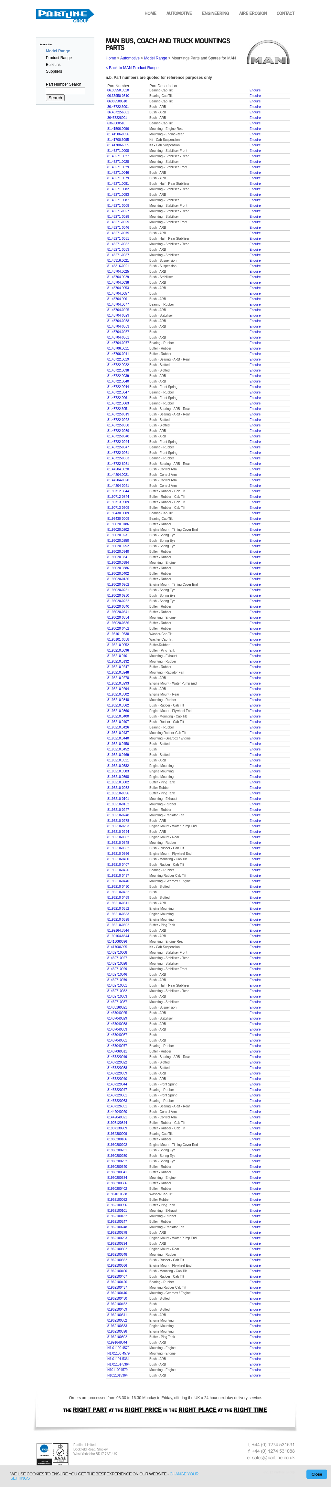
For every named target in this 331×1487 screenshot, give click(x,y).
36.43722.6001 (118, 107)
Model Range (155, 58)
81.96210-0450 (118, 886)
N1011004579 (117, 1370)
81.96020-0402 (118, 628)
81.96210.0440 (118, 738)
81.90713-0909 (118, 507)
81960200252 (117, 1161)
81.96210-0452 (118, 892)
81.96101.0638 (118, 634)
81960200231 (117, 1150)
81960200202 (117, 1145)
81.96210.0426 (118, 727)
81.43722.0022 (118, 365)
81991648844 (117, 1342)
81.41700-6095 (118, 145)
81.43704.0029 (118, 277)
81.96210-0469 (118, 897)
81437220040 (117, 1079)
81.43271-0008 (118, 205)
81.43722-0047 (118, 447)
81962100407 (117, 1276)
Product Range (59, 58)
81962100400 (117, 1271)
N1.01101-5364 (118, 1364)
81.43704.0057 (118, 293)
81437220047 (117, 1090)
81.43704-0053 (118, 326)
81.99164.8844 (118, 930)
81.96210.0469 (118, 755)
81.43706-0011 (118, 354)
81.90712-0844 (118, 496)
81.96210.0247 (118, 667)
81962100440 (117, 1293)
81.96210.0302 (118, 694)
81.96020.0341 (118, 557)
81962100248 (117, 1227)
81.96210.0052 (118, 645)
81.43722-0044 (118, 442)
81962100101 (117, 1210)
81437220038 (117, 1068)
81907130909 (117, 1128)
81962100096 (117, 1205)
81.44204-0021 (118, 485)
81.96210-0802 (118, 925)
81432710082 (117, 991)
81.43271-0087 (118, 255)
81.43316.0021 (118, 260)
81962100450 (117, 1298)
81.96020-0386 (118, 623)
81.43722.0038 (118, 370)
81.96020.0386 (118, 568)
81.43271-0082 (118, 244)
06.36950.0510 (118, 90)
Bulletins (53, 64)
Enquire (255, 90)
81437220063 (117, 1101)
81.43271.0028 (118, 161)
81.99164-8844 (118, 936)
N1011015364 (117, 1375)
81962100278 (117, 1232)
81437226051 (117, 1106)
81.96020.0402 (118, 573)
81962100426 (117, 1282)
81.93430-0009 (118, 518)
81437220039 (117, 1073)
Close (317, 1474)
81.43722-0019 (118, 414)
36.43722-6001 (118, 112)
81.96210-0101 (118, 799)
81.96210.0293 (118, 683)
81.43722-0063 (118, 458)
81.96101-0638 (118, 639)
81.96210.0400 (118, 716)
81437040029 (117, 1018)
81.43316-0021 (118, 266)
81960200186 (117, 1139)
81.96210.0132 (118, 661)
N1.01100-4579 (118, 1353)
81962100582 (117, 1320)
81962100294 (117, 1243)
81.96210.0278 (118, 678)
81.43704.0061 (118, 299)
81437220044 (117, 1084)
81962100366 (117, 1265)
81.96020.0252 (118, 546)
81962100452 (117, 1304)
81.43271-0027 (118, 211)
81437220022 (117, 1062)
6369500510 (116, 123)
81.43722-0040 (118, 436)
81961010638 (117, 1194)
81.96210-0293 (118, 826)
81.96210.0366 (118, 711)
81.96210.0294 (118, 689)
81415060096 (117, 941)
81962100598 (117, 1331)
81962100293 (117, 1238)
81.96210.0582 (118, 766)
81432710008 (117, 952)
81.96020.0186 (118, 524)
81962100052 (117, 1199)
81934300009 (117, 1134)
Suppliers (54, 71)
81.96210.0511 (118, 760)
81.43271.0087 (118, 200)
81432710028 (117, 963)
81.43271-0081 (118, 238)
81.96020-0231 (118, 590)
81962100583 (117, 1326)
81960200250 (117, 1155)
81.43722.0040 (118, 381)
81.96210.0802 (118, 782)
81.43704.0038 (118, 282)
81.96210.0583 (118, 771)
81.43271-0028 (118, 216)
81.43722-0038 (118, 425)
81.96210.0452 (118, 749)
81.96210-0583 (118, 914)
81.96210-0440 (118, 881)
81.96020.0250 (118, 540)
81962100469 (117, 1309)
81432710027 (117, 958)
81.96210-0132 (118, 804)
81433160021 (117, 1007)
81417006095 (117, 947)
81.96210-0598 (118, 919)
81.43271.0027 (118, 156)
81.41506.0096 (118, 129)
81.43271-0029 (118, 222)
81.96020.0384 (118, 562)
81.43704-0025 (118, 310)
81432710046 (117, 974)
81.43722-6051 (118, 464)
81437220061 (117, 1095)
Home (111, 58)
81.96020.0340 (118, 551)
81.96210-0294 (118, 831)
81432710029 (117, 969)
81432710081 (117, 985)
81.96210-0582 (118, 908)
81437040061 (117, 1040)
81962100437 (117, 1287)
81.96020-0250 (118, 595)
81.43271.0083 (118, 194)
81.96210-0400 (118, 859)
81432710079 (117, 980)
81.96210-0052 (118, 788)
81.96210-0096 (118, 793)
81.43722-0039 (118, 431)
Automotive (45, 44)
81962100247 (117, 1221)
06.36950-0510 (118, 96)
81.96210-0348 (118, 842)
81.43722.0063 (118, 403)
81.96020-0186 (118, 579)
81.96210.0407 (118, 722)
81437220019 (117, 1057)
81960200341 (117, 1172)
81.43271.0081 (118, 183)
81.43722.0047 (118, 392)
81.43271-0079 (118, 233)
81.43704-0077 (118, 343)
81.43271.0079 (118, 178)
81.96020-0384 (118, 617)
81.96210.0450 (118, 744)
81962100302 (117, 1249)
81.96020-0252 (118, 601)
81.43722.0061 (118, 398)
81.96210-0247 (118, 810)
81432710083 (117, 996)
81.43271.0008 (118, 150)
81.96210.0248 (118, 672)
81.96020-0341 (118, 612)
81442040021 (117, 1117)
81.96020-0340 (118, 606)
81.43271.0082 (118, 189)
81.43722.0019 (118, 359)
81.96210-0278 (118, 820)
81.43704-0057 (118, 332)
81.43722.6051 (118, 409)
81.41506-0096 (118, 134)
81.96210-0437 (118, 875)
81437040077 (117, 1046)
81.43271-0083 (118, 249)
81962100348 (117, 1254)
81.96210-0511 (118, 903)
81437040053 (117, 1029)
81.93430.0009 (118, 513)
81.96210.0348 (118, 700)
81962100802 (117, 1337)
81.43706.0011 (118, 348)
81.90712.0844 (118, 491)
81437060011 (117, 1051)
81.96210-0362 (118, 848)
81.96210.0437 (118, 733)
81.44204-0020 (118, 480)
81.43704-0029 (118, 315)
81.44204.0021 (118, 474)
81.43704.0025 (118, 271)
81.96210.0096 (118, 650)
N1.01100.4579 (118, 1348)
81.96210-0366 (118, 853)
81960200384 (117, 1177)
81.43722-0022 (118, 420)
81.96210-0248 (118, 815)
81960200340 (117, 1166)
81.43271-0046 (118, 227)
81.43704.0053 (118, 288)
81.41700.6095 (118, 139)
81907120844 (117, 1123)
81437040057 (117, 1035)
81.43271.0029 (118, 167)
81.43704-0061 (118, 337)
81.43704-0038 (118, 321)
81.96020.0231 (118, 535)
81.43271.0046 (118, 172)
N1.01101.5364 (118, 1359)
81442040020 (117, 1112)
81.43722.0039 (118, 376)
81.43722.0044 (118, 387)
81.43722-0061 (118, 453)
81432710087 (117, 1002)
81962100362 (117, 1260)
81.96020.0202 (118, 529)
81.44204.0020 (118, 469)
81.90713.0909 (118, 502)
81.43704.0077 (118, 304)
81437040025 (117, 1013)
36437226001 (117, 118)
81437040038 (117, 1024)
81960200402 (117, 1188)
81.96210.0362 (118, 705)
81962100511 (117, 1315)
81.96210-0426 (118, 870)
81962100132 (117, 1216)
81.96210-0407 (118, 864)
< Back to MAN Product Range (132, 68)
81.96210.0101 (118, 656)
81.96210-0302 (118, 837)
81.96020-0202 (118, 584)
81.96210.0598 (118, 777)
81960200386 (117, 1183)
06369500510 (117, 101)
